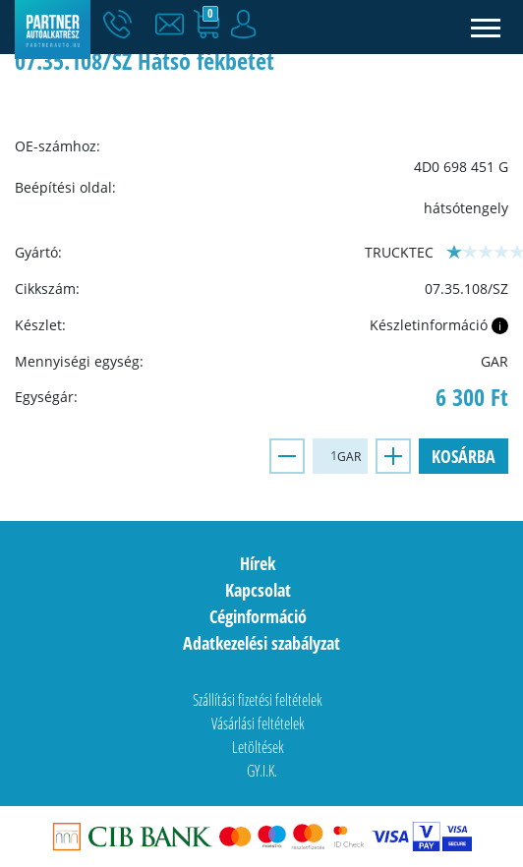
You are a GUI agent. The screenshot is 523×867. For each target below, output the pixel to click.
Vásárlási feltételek (258, 723)
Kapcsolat (258, 590)
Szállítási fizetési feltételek (257, 700)
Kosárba (463, 456)
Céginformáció (258, 616)
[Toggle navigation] (486, 27)
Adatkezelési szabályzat (261, 643)
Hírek (257, 563)
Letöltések (258, 747)
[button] (174, 24)
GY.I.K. (262, 770)
